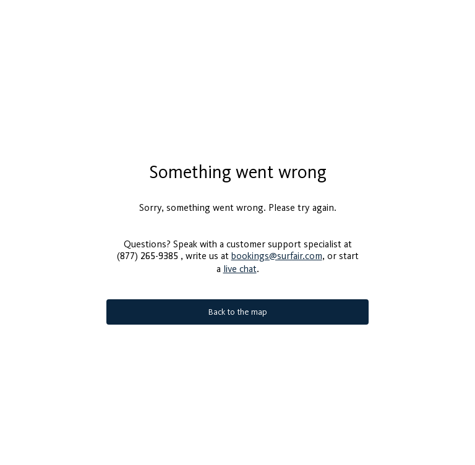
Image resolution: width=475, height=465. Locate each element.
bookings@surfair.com (276, 251)
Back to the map (237, 307)
